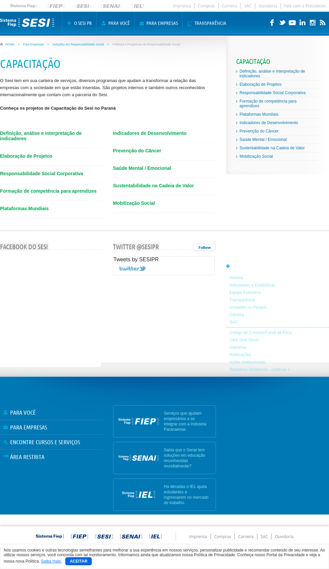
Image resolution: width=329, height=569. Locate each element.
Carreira (229, 6)
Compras (206, 6)
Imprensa (182, 6)
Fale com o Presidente (305, 6)
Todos (204, 248)
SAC (248, 6)
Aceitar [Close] (78, 561)
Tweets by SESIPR (136, 259)
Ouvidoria (268, 6)
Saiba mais (51, 561)
